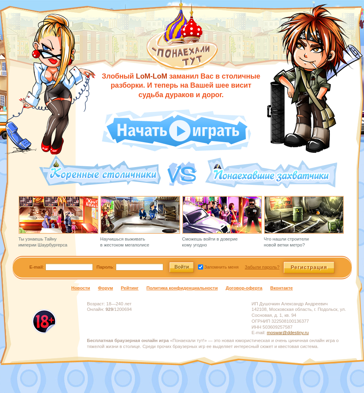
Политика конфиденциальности (182, 288)
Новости (80, 288)
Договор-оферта (244, 288)
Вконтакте (281, 288)
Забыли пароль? (262, 267)
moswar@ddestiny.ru (288, 332)
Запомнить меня (221, 267)
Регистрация (309, 267)
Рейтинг (130, 288)
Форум (105, 288)
